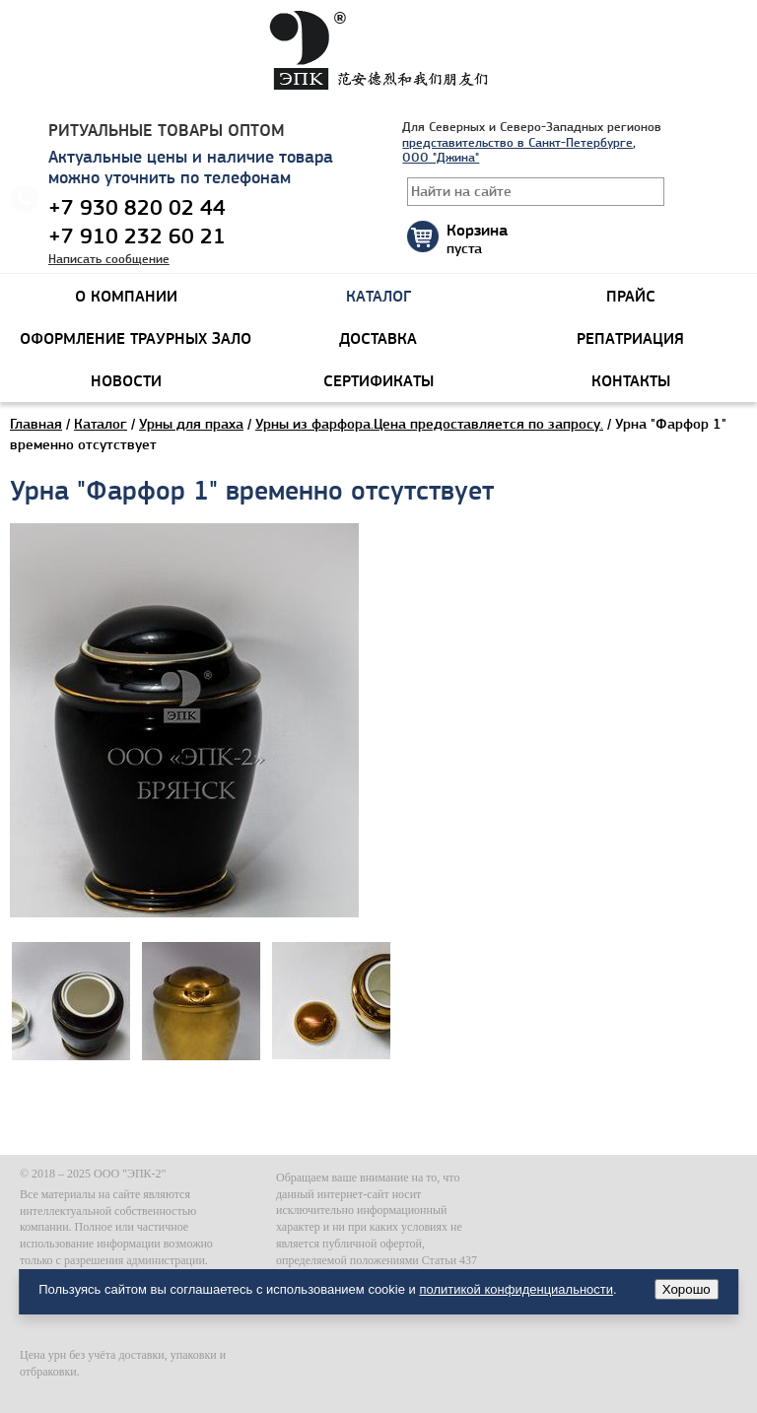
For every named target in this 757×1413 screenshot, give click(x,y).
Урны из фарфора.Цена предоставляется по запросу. (429, 424)
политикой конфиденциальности (516, 1289)
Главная (36, 424)
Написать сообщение (109, 258)
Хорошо (686, 1289)
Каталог (100, 424)
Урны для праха (191, 424)
